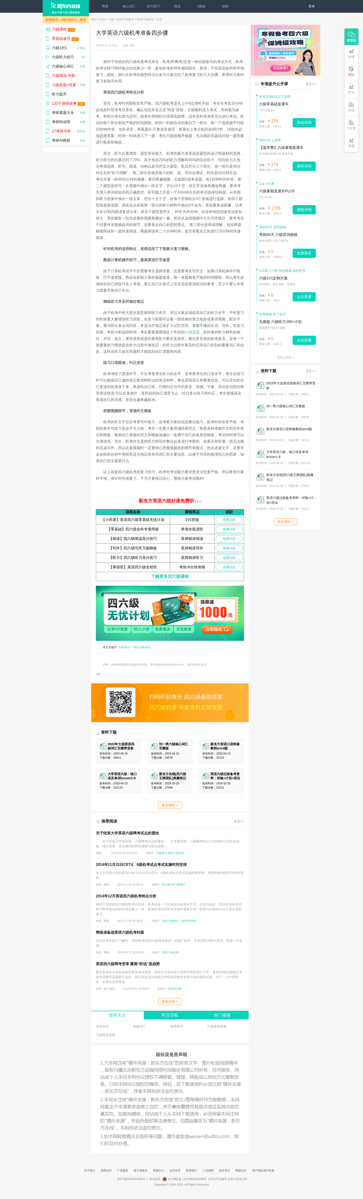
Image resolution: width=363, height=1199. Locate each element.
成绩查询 (176, 1026)
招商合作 (106, 1170)
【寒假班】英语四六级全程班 (133, 567)
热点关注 (224, 1170)
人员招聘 (208, 1170)
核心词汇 (129, 6)
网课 (105, 6)
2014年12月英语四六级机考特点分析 (126, 896)
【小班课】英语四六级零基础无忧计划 (132, 520)
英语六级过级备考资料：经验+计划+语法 (289, 500)
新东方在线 (98, 19)
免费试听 (229, 520)
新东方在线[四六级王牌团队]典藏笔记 (289, 477)
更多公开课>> (285, 357)
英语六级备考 (125, 19)
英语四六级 (175, 988)
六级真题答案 (216, 1026)
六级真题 (192, 332)
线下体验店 (140, 1170)
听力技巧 (153, 6)
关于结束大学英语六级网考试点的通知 (127, 833)
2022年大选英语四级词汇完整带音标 (291, 385)
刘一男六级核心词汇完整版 (285, 406)
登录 (311, 6)
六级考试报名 (188, 921)
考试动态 (102, 1026)
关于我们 (89, 1170)
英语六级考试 (141, 647)
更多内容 (170, 1001)
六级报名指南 (105, 1035)
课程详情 (304, 123)
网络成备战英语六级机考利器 (120, 932)
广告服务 (122, 1170)
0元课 (351, 125)
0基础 (201, 6)
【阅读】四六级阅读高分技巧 (133, 539)
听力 (351, 89)
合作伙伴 (175, 1170)
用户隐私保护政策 (263, 1170)
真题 (351, 143)
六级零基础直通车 (274, 104)
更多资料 (170, 805)
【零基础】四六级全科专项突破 (133, 529)
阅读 (177, 6)
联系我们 (191, 1170)
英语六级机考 (145, 19)
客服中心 (158, 1170)
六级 (111, 19)
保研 (225, 6)
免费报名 (304, 253)
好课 (351, 54)
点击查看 (304, 297)
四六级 (166, 884)
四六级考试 (178, 884)
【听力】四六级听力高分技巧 (133, 558)
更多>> (239, 821)
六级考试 (123, 647)
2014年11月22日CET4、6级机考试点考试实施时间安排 (141, 865)
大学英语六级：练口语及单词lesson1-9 (287, 454)
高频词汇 (139, 1026)
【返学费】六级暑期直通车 (281, 148)
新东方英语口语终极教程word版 (289, 429)
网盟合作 (241, 1170)
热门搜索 (222, 1015)
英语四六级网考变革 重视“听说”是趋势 (128, 964)
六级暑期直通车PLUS (277, 191)
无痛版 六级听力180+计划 (280, 322)
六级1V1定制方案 (273, 278)
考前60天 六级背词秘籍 (278, 235)
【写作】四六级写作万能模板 (133, 548)
